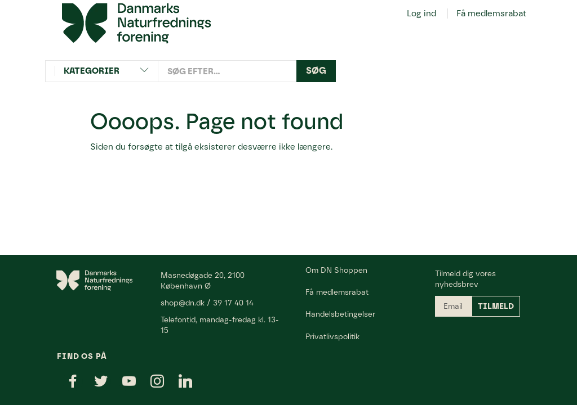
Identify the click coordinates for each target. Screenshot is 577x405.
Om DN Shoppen (336, 270)
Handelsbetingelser (340, 313)
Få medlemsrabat (491, 13)
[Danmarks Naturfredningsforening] (136, 22)
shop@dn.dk (183, 302)
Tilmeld (496, 306)
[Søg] (316, 71)
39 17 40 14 (233, 302)
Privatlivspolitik (332, 336)
